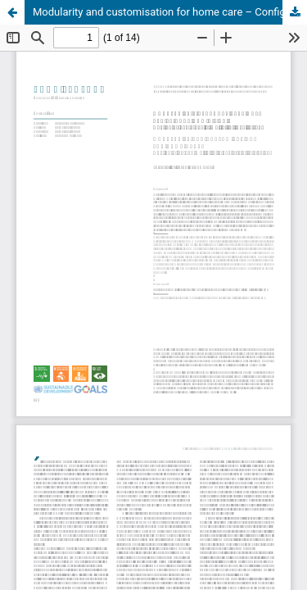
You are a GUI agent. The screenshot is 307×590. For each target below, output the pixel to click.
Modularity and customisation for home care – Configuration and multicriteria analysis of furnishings (170, 12)
